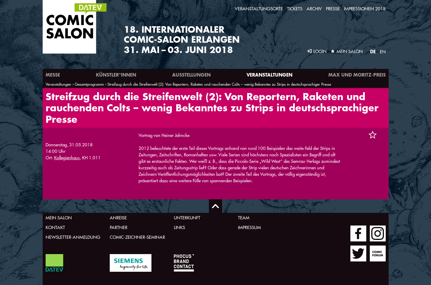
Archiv (314, 8)
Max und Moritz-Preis (357, 75)
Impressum (249, 227)
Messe (53, 75)
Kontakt (55, 227)
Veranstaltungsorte (259, 8)
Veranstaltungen (269, 75)
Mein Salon (59, 218)
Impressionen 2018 (365, 8)
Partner (118, 227)
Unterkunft (187, 218)
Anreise (118, 218)
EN (383, 51)
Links (179, 227)
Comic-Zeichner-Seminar (137, 237)
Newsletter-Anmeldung (73, 237)
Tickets (294, 8)
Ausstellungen (191, 75)
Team (243, 218)
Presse (333, 8)
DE (373, 51)
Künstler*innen (116, 75)
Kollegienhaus (67, 157)
